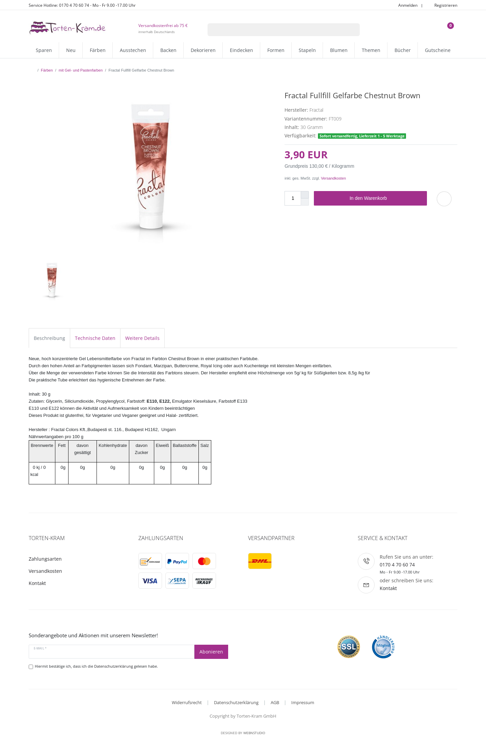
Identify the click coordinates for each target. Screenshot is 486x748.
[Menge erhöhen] (305, 194)
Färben (98, 50)
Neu (71, 50)
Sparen (44, 50)
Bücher (403, 50)
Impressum (302, 702)
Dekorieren (203, 50)
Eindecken (241, 50)
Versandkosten (333, 178)
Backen (168, 50)
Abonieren (211, 651)
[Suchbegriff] (275, 29)
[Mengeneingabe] (293, 198)
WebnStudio (254, 732)
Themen (371, 50)
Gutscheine (438, 50)
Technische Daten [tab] (95, 338)
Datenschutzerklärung (236, 702)
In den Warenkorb (386, 198)
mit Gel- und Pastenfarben (81, 70)
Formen (276, 50)
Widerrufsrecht (187, 702)
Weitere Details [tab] (142, 338)
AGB (275, 702)
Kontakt (37, 583)
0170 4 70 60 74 (397, 564)
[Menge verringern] (305, 202)
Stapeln (307, 50)
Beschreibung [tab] (49, 338)
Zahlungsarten (45, 559)
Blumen (339, 50)
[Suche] (351, 29)
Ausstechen (133, 50)
